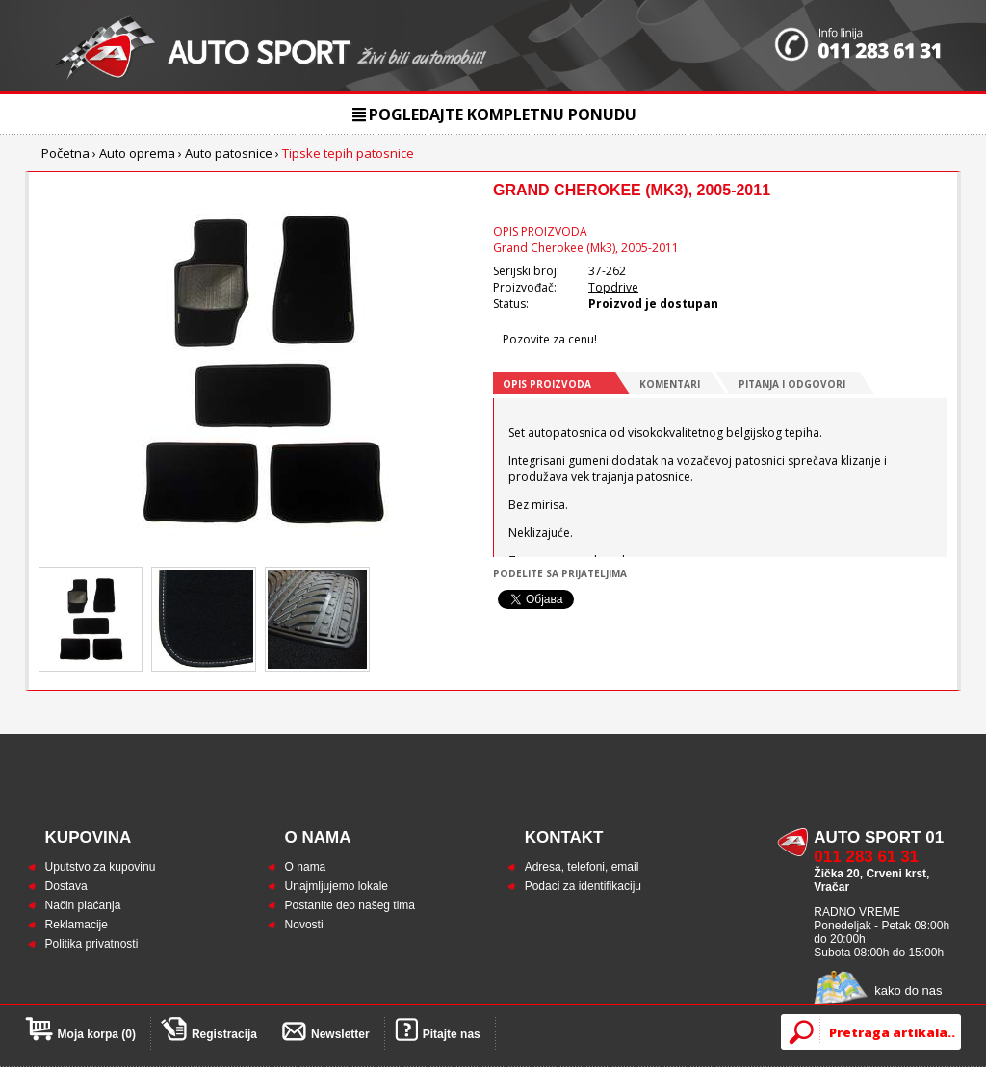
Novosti (304, 924)
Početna (65, 153)
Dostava (66, 886)
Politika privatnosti (92, 944)
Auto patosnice (228, 153)
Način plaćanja (83, 905)
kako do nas (908, 990)
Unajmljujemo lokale (336, 886)
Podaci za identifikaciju (583, 886)
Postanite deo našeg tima (350, 905)
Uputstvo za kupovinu (100, 867)
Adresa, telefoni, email (582, 867)
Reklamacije (76, 924)
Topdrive (613, 287)
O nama (305, 867)
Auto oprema (137, 153)
